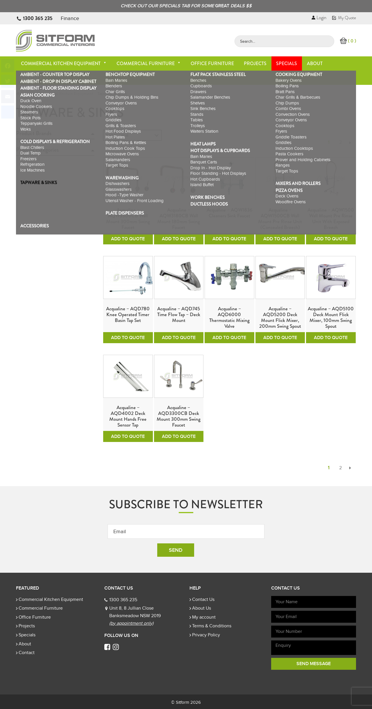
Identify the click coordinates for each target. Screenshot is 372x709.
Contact (31, 77)
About (315, 63)
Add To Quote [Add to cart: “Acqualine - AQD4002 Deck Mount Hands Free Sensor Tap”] (128, 436)
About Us (201, 608)
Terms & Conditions (211, 626)
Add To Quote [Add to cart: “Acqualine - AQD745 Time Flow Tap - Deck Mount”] (179, 337)
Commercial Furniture (149, 63)
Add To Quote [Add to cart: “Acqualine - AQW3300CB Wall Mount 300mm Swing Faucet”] (128, 238)
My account (204, 617)
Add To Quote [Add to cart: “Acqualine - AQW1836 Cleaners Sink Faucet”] (229, 238)
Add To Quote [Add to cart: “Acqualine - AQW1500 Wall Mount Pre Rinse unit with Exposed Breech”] (331, 238)
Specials (286, 63)
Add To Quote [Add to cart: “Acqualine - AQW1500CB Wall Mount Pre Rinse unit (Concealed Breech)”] (280, 238)
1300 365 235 (38, 18)
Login (319, 17)
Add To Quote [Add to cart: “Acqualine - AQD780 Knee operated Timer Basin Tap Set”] (128, 337)
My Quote (344, 18)
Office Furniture (212, 63)
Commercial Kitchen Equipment (64, 63)
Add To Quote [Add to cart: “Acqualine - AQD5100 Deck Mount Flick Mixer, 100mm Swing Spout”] (331, 337)
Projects (255, 63)
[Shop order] (132, 135)
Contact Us (203, 599)
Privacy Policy (206, 635)
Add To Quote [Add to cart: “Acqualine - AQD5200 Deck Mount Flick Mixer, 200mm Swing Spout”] (280, 337)
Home (27, 94)
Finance (70, 18)
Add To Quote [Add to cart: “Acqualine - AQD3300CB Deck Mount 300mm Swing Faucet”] (179, 436)
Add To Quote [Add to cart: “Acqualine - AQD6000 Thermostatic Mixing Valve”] (229, 337)
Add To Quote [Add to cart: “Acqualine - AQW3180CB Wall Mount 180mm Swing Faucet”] (179, 238)
